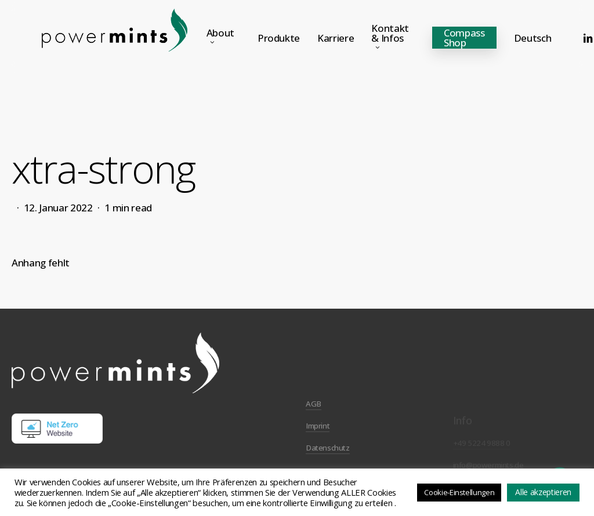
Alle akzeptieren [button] (543, 491)
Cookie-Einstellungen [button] (459, 492)
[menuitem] (533, 38)
